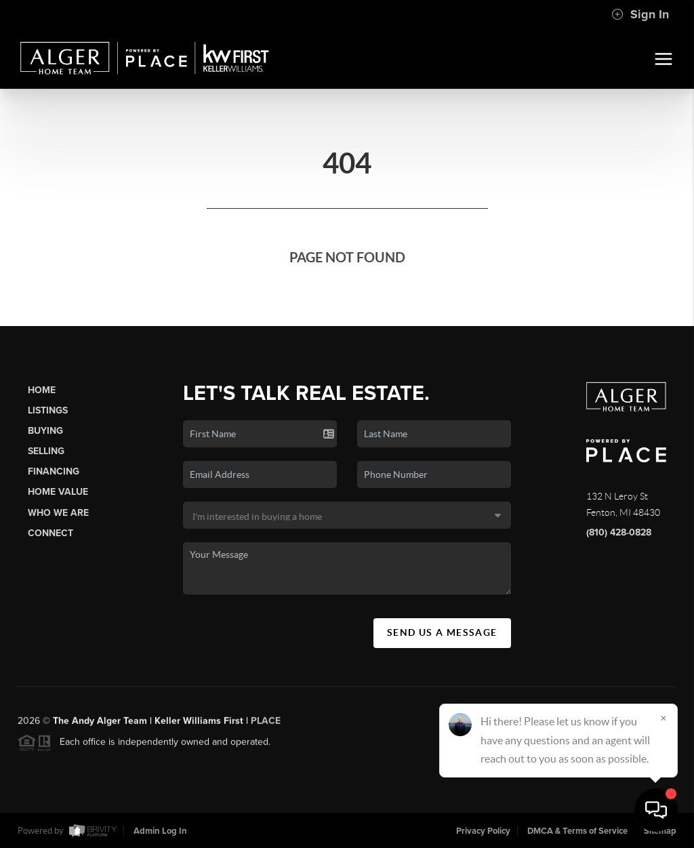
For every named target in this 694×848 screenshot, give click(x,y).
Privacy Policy (483, 831)
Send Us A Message (442, 632)
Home (42, 390)
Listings (48, 410)
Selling (46, 451)
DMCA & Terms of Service (577, 831)
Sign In (640, 14)
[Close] (663, 717)
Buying (45, 431)
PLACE (266, 725)
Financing (53, 471)
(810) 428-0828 (618, 532)
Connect (50, 533)
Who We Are (58, 513)
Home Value (58, 492)
